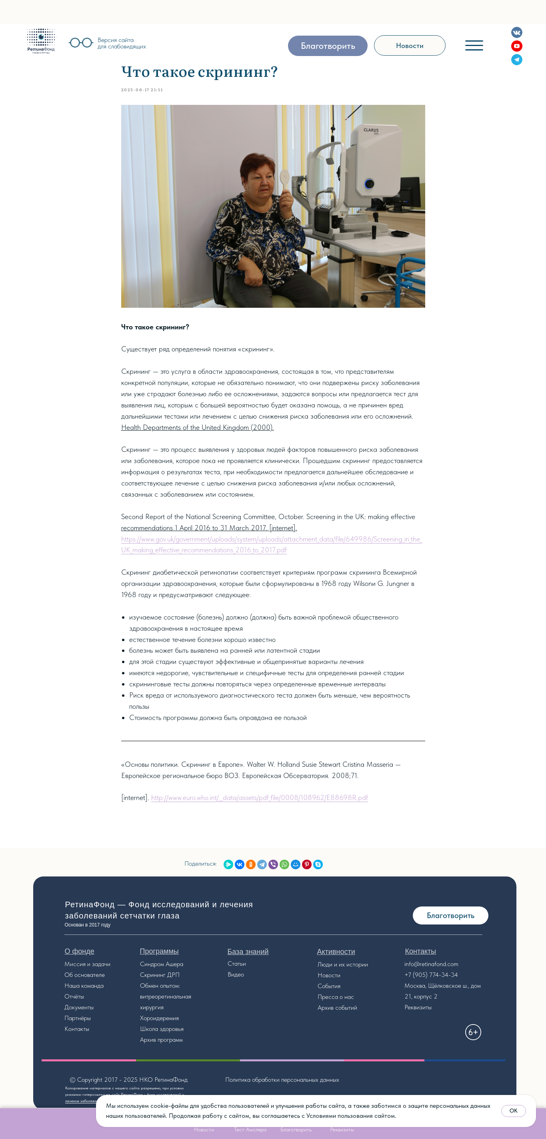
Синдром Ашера (161, 964)
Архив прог (154, 1039)
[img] (41, 41)
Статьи (237, 963)
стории (359, 964)
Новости (329, 975)
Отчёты (74, 996)
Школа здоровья (162, 1029)
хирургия (152, 1007)
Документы (79, 1007)
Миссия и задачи (87, 964)
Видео (236, 974)
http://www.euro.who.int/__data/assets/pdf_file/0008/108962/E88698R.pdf (259, 797)
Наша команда (84, 985)
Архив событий (337, 1007)
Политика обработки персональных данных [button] (282, 1079)
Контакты (76, 1029)
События (329, 986)
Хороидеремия (159, 1018)
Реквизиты (418, 1007)
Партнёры (77, 1018)
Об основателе (84, 975)
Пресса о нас (336, 997)
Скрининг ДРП (160, 975)
